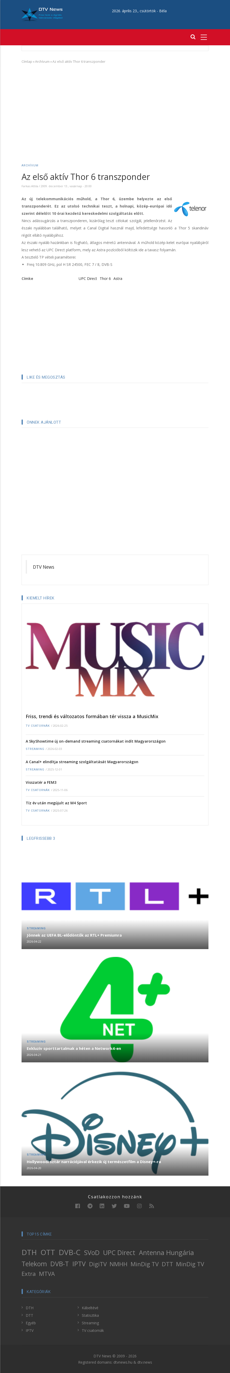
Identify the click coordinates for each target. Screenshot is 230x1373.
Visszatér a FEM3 (41, 782)
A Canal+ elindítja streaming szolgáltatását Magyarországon (82, 761)
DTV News (43, 567)
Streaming (35, 749)
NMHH (118, 1264)
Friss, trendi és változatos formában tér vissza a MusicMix (92, 716)
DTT (167, 1264)
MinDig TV (145, 1264)
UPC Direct (88, 278)
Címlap (27, 61)
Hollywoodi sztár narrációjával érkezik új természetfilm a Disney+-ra (94, 1161)
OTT (47, 1252)
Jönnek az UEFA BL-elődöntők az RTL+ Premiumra (74, 935)
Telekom (34, 1263)
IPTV (79, 1263)
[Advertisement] (115, 106)
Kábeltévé (90, 1307)
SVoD (92, 1252)
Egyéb (31, 1322)
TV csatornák (38, 726)
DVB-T (59, 1263)
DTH (29, 1252)
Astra (117, 278)
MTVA (47, 1274)
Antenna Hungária (166, 1252)
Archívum (42, 61)
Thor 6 (105, 278)
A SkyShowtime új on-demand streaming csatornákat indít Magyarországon (96, 741)
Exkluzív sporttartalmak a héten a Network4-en (74, 1048)
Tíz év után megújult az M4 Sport (56, 802)
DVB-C (69, 1252)
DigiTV (98, 1264)
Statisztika (90, 1315)
